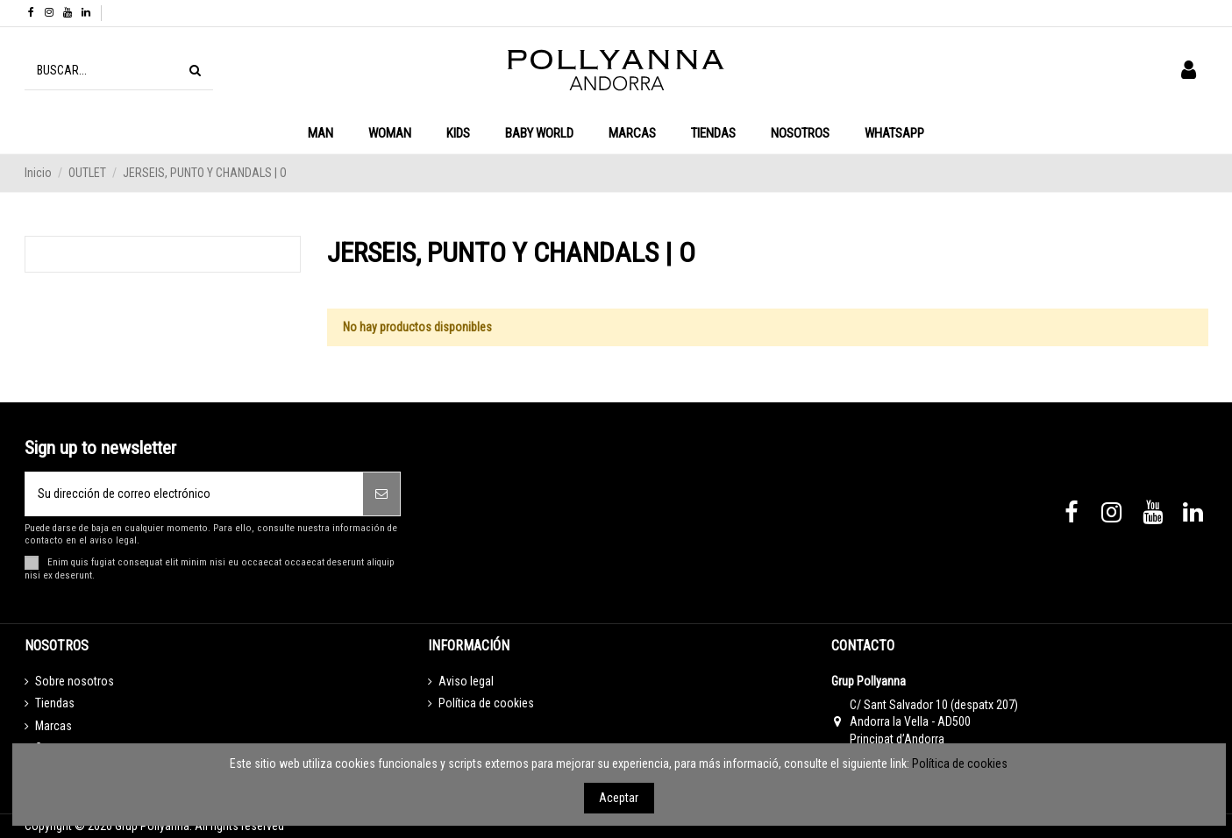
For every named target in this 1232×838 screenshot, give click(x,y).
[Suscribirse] (381, 493)
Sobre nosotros (74, 681)
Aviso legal (466, 681)
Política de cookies (486, 703)
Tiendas (55, 703)
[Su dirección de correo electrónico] (194, 493)
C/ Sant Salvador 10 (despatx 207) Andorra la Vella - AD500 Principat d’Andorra (934, 722)
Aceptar (618, 798)
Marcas (53, 726)
